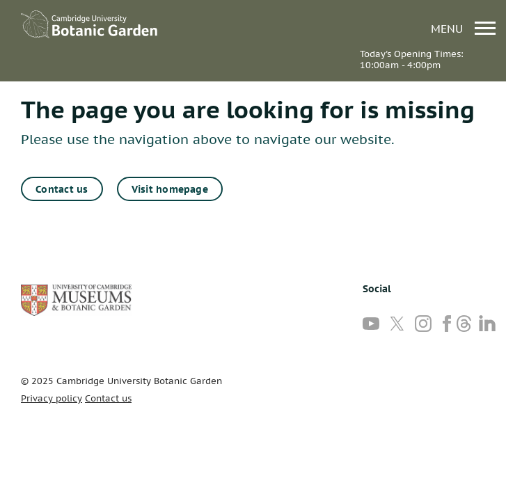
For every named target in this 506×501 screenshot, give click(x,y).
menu (463, 28)
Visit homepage (170, 189)
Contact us (61, 189)
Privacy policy (51, 398)
